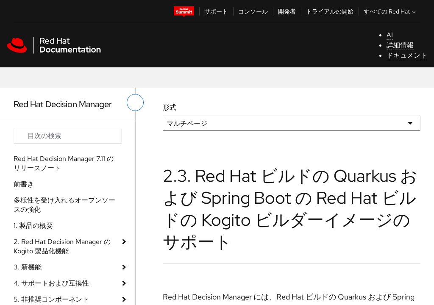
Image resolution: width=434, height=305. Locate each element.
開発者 (287, 11)
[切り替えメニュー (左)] (135, 102)
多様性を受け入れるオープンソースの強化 (64, 205)
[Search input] (68, 136)
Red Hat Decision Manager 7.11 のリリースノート (64, 163)
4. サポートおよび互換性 (51, 283)
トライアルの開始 (329, 11)
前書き (24, 184)
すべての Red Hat (390, 11)
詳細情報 (400, 45)
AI (390, 34)
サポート (216, 11)
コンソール (253, 11)
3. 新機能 (28, 267)
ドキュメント (407, 55)
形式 (169, 107)
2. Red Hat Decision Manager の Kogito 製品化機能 (62, 246)
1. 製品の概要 (33, 225)
